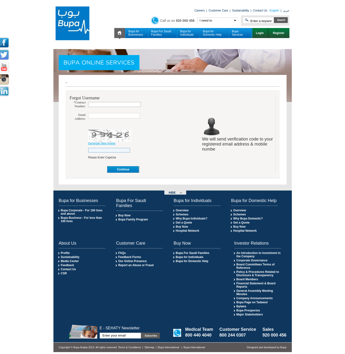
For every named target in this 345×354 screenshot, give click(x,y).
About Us (67, 243)
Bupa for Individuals (187, 33)
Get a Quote (184, 222)
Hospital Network (187, 230)
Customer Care (218, 10)
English (274, 10)
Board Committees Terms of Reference (255, 266)
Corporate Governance (252, 260)
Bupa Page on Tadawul (252, 302)
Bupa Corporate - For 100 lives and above (82, 212)
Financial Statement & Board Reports (256, 285)
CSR (64, 273)
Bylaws (241, 306)
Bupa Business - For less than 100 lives (81, 219)
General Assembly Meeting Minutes (254, 292)
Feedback (67, 265)
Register (279, 33)
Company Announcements (254, 298)
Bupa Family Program (133, 219)
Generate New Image (101, 143)
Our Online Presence (132, 261)
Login (260, 33)
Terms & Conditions (129, 347)
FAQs (122, 253)
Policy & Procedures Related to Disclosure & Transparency (257, 273)
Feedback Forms (129, 257)
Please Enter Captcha (102, 157)
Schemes (182, 214)
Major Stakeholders (249, 314)
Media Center (70, 261)
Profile (65, 253)
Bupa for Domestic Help (212, 33)
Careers (200, 10)
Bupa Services (237, 33)
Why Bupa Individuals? (191, 218)
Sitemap (149, 347)
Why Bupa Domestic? (248, 218)
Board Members (247, 279)
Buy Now (124, 215)
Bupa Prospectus (248, 310)
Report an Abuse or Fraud (136, 265)
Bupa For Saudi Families (161, 33)
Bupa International (168, 347)
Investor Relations (251, 243)
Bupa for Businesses (135, 33)
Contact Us (260, 10)
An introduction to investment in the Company (258, 254)
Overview (182, 210)
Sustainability (240, 10)
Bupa (283, 347)
